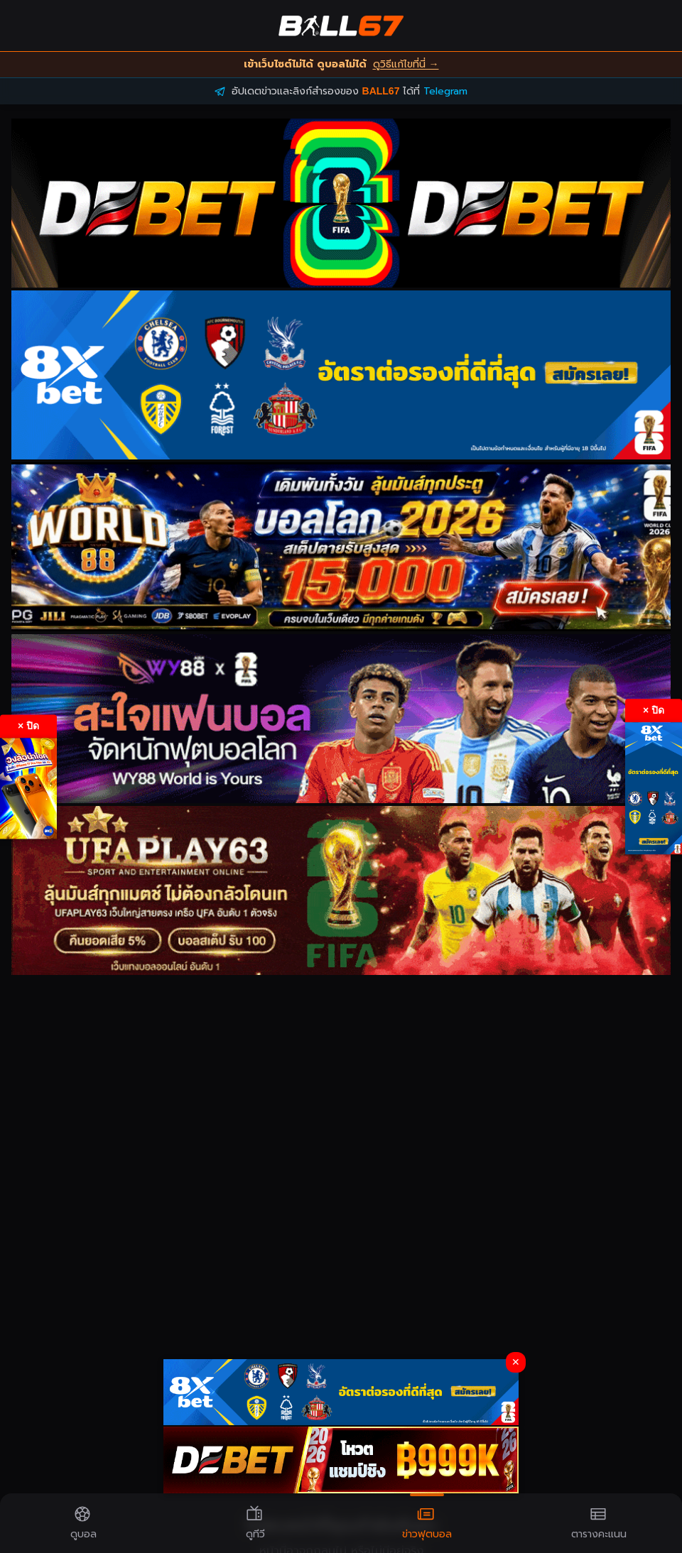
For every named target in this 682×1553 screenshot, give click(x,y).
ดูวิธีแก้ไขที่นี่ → (406, 64)
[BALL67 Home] (341, 25)
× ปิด (28, 725)
